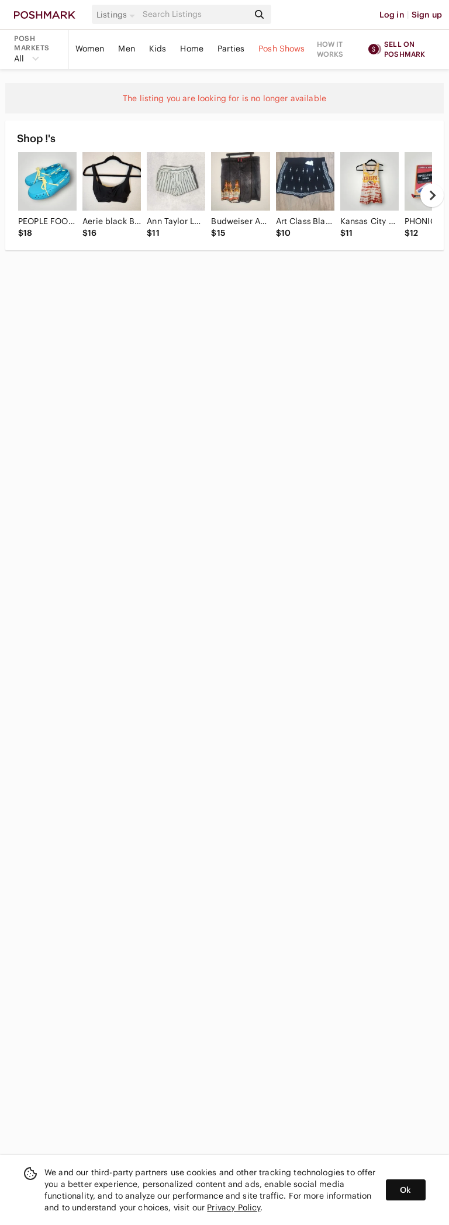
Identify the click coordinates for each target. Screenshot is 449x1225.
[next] (432, 195)
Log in (392, 14)
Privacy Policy (233, 1207)
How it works (330, 49)
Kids (158, 48)
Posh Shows (281, 48)
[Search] (195, 14)
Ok (405, 1190)
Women (90, 48)
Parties (230, 48)
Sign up (427, 14)
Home (191, 48)
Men (126, 48)
